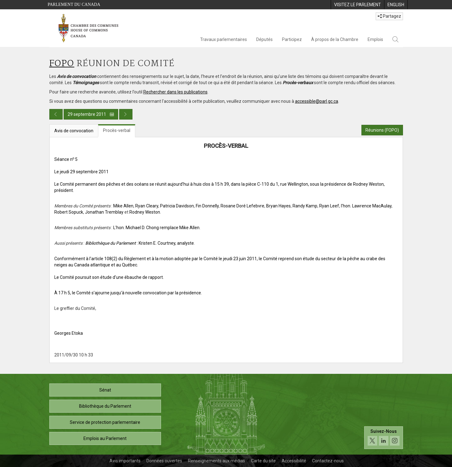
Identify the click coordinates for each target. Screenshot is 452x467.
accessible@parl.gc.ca (316, 101)
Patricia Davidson (177, 205)
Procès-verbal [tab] (116, 130)
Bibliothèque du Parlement (105, 406)
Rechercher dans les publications (175, 91)
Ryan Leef (329, 205)
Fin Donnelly (207, 205)
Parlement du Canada (74, 4)
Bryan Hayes (278, 205)
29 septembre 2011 (91, 114)
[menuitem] (357, 4)
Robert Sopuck (68, 212)
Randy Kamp (305, 205)
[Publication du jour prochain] (125, 114)
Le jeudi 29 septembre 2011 (81, 171)
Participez (292, 39)
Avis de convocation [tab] (73, 130)
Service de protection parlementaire (105, 422)
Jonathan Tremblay (104, 212)
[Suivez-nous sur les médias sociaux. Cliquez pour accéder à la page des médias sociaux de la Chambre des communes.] (383, 437)
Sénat (105, 390)
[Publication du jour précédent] (56, 114)
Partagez (389, 16)
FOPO (61, 64)
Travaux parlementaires (223, 39)
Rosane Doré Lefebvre (242, 205)
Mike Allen (123, 205)
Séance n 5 (66, 159)
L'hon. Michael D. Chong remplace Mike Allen (156, 227)
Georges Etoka (68, 333)
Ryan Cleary (146, 205)
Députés (264, 39)
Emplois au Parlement (105, 438)
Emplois (375, 39)
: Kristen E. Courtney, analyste (139, 243)
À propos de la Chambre (334, 39)
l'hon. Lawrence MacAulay (366, 205)
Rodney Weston (144, 212)
